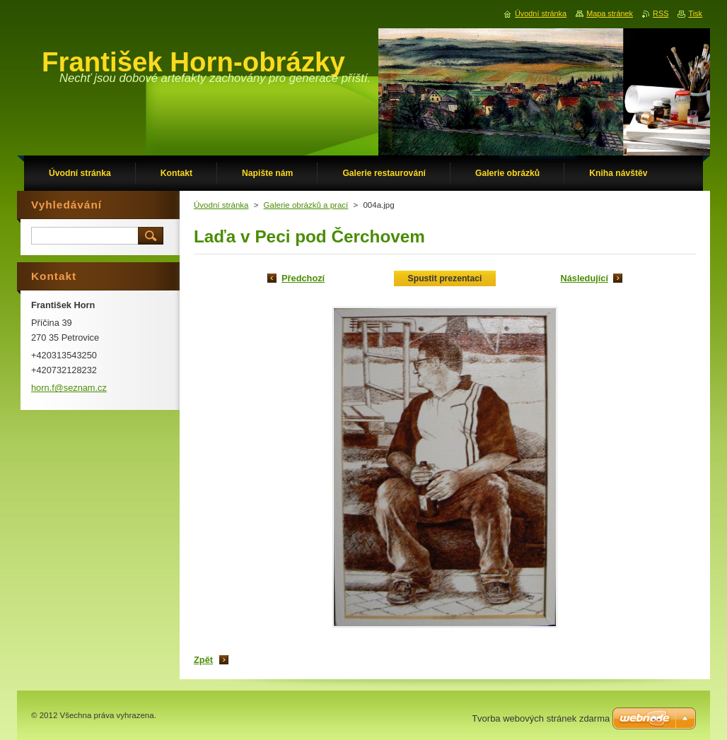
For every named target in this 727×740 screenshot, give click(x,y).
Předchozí (303, 278)
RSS (660, 13)
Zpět (203, 659)
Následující (584, 278)
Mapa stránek (609, 13)
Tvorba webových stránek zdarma (541, 718)
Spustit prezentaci (445, 278)
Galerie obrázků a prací (306, 205)
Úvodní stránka (221, 205)
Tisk (695, 13)
